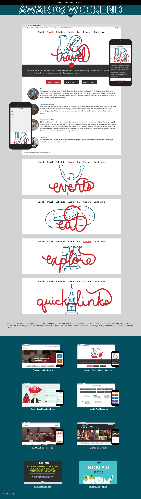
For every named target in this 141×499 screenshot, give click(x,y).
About (60, 2)
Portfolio (69, 2)
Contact (79, 2)
